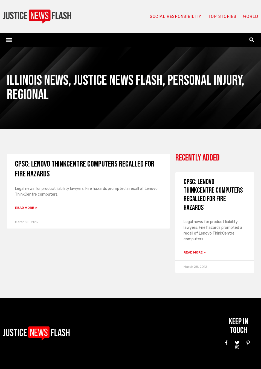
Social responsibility (175, 16)
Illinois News (37, 80)
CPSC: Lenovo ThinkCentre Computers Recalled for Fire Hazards (213, 195)
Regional (28, 94)
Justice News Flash (118, 80)
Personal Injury (204, 80)
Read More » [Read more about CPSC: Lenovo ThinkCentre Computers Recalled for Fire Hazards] (26, 208)
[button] (9, 40)
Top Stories (222, 16)
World (250, 16)
